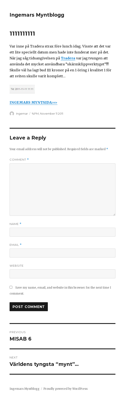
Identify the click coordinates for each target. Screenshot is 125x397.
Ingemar (22, 113)
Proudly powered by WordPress (65, 389)
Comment (19, 159)
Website (17, 265)
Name (15, 224)
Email (16, 245)
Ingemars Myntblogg (37, 15)
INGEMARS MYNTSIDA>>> (33, 102)
